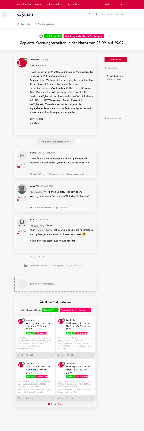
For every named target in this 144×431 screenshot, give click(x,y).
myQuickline (73, 4)
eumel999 (39, 225)
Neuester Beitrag (112, 118)
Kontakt (123, 4)
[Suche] (89, 14)
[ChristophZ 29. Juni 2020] (20, 321)
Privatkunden (24, 4)
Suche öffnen (55, 404)
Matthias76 (40, 192)
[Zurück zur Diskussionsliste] (4, 14)
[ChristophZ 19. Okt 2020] (61, 364)
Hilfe (107, 4)
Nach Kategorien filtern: (30, 309)
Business (39, 4)
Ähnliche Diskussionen (55, 141)
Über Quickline (55, 4)
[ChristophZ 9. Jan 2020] (61, 321)
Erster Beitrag (111, 68)
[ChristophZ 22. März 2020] (20, 364)
